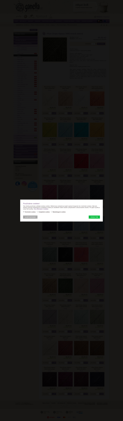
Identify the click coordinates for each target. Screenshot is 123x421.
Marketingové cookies (59, 212)
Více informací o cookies (41, 209)
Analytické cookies (44, 212)
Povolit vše (94, 217)
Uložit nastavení (30, 217)
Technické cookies (30, 212)
